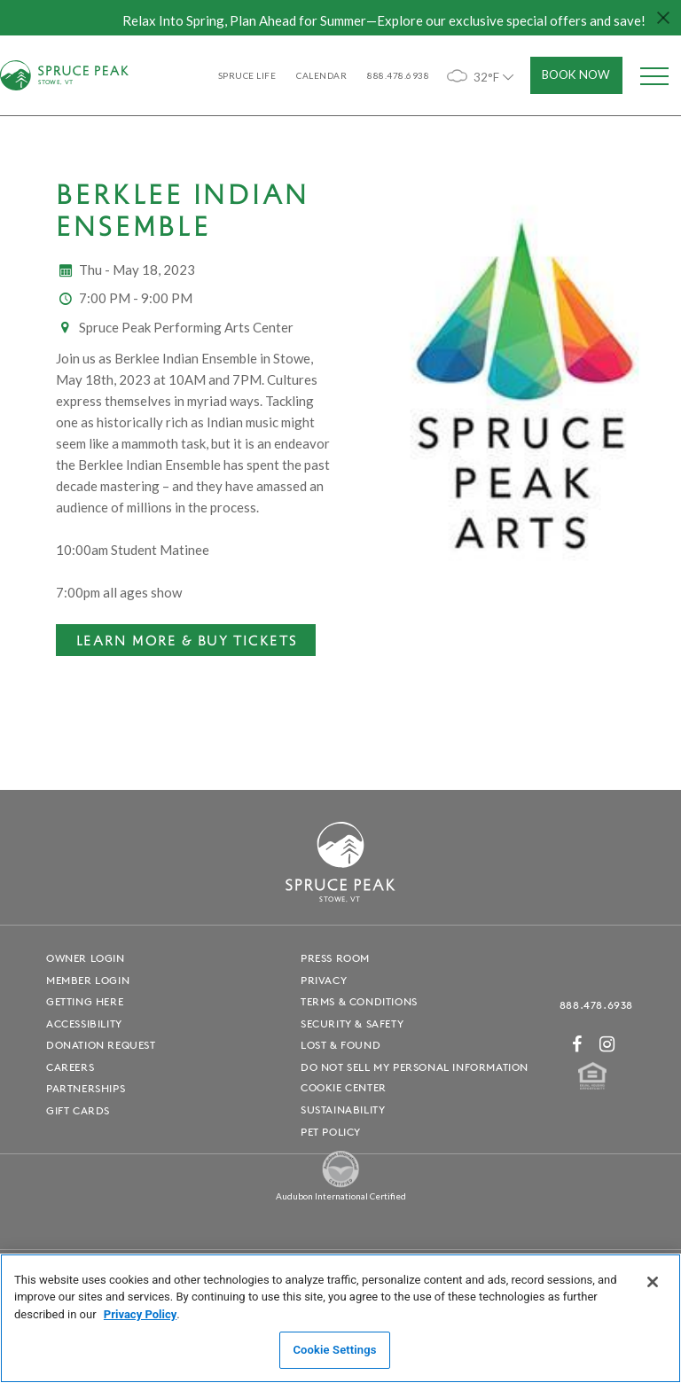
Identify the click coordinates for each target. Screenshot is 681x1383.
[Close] (652, 1281)
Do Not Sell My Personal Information (414, 1067)
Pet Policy (331, 1131)
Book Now (576, 74)
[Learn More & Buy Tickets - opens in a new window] (186, 640)
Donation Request (101, 1044)
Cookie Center (344, 1087)
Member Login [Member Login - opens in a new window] (87, 980)
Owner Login (85, 958)
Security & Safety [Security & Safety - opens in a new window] (352, 1023)
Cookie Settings (334, 1349)
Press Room (335, 958)
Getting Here (84, 1001)
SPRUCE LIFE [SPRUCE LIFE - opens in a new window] (247, 75)
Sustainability (343, 1109)
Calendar (321, 75)
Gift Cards (78, 1110)
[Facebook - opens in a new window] (577, 1044)
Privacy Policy (140, 1314)
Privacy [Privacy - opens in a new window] (324, 980)
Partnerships (85, 1088)
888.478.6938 (596, 1005)
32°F (482, 76)
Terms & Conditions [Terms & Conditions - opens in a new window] (359, 1001)
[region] (340, 1318)
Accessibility (84, 1023)
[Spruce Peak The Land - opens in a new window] (340, 1184)
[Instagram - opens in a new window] (607, 1044)
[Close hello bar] (663, 17)
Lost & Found (340, 1044)
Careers (70, 1067)
